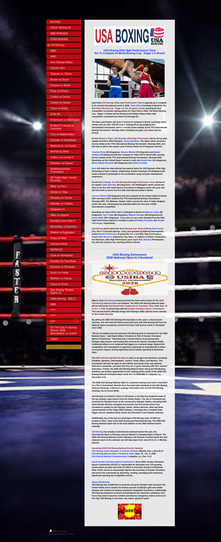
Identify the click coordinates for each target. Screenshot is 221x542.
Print (54, 531)
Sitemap (63, 531)
